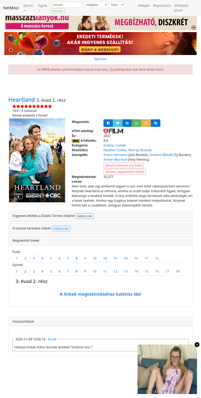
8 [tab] (77, 258)
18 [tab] (177, 271)
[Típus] (116, 5)
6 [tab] (59, 258)
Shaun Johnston (115, 155)
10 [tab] (136, 258)
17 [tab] (167, 271)
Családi (120, 145)
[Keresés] (67, 5)
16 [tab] (125, 258)
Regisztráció (162, 5)
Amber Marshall (115, 159)
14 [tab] (105, 258)
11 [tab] (146, 258)
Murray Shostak (140, 150)
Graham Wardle (161, 155)
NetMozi (11, 7)
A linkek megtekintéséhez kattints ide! (100, 294)
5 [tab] (51, 258)
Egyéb (42, 5)
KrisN (52, 339)
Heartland (22, 99)
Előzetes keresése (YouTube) (123, 165)
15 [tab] (115, 258)
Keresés (58, 11)
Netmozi (100, 59)
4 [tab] (42, 258)
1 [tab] (17, 258)
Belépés (144, 5)
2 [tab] (25, 258)
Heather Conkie (115, 150)
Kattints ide (84, 216)
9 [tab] (85, 258)
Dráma (108, 145)
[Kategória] (95, 5)
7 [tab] (68, 258)
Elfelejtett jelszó (181, 7)
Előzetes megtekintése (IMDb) (124, 172)
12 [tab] (157, 258)
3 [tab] (34, 258)
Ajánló (28, 5)
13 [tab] (94, 258)
